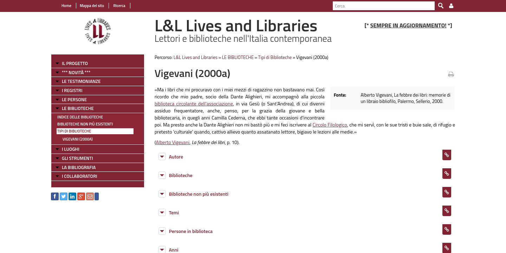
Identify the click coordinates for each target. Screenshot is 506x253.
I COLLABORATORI (79, 176)
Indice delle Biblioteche (80, 117)
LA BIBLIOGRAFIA (79, 167)
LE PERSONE (74, 99)
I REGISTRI (72, 90)
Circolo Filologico (330, 124)
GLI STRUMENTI (77, 158)
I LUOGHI (70, 149)
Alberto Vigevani (172, 142)
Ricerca (118, 5)
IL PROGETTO (75, 63)
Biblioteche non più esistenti (85, 124)
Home (66, 5)
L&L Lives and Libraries (196, 57)
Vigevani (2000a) (78, 139)
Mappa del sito (92, 5)
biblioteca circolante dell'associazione (194, 103)
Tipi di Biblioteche (74, 131)
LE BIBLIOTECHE (78, 108)
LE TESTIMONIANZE (81, 81)
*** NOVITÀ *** (76, 72)
